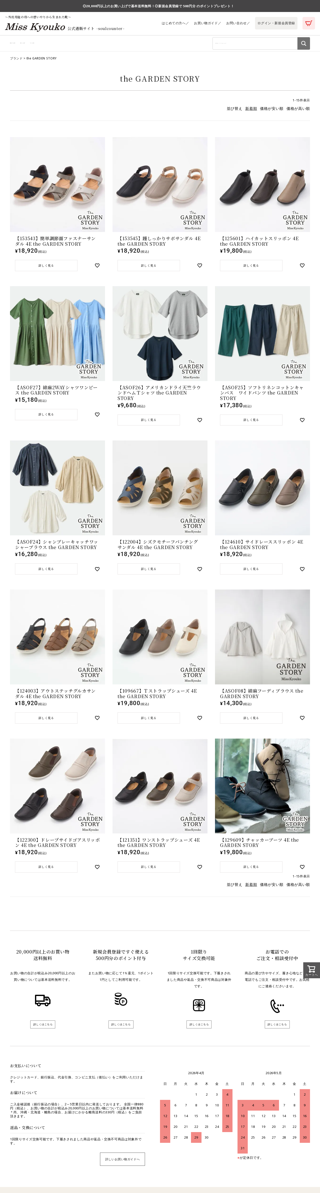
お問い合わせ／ (238, 23)
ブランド (16, 61)
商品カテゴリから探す (27, 44)
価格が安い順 (272, 111)
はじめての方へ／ (175, 23)
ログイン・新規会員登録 (276, 23)
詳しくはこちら (42, 1034)
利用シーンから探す (64, 44)
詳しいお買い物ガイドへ (122, 1170)
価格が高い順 (298, 111)
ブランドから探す (98, 44)
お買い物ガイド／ (207, 23)
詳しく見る (46, 269)
